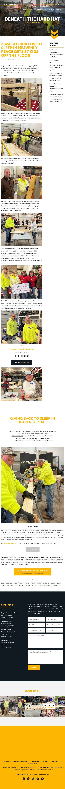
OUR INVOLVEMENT (17, 436)
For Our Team (49, 751)
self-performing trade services (37, 532)
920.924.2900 (12, 748)
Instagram (44, 543)
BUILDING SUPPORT (15, 431)
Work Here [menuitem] (51, 9)
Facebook (28, 543)
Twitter (33, 543)
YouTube (52, 543)
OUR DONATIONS (21, 438)
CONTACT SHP (17, 441)
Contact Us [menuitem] (58, 9)
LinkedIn (38, 543)
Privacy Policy (20, 756)
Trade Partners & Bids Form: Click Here (45, 585)
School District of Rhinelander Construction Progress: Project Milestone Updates (56, 65)
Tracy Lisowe (20, 60)
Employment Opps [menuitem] (52, 4)
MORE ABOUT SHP (22, 433)
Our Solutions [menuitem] (31, 9)
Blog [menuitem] (46, 9)
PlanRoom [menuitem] (41, 4)
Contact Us (7, 742)
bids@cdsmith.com (56, 748)
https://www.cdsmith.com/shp (13, 306)
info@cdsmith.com (30, 748)
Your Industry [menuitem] (40, 9)
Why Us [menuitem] (24, 9)
